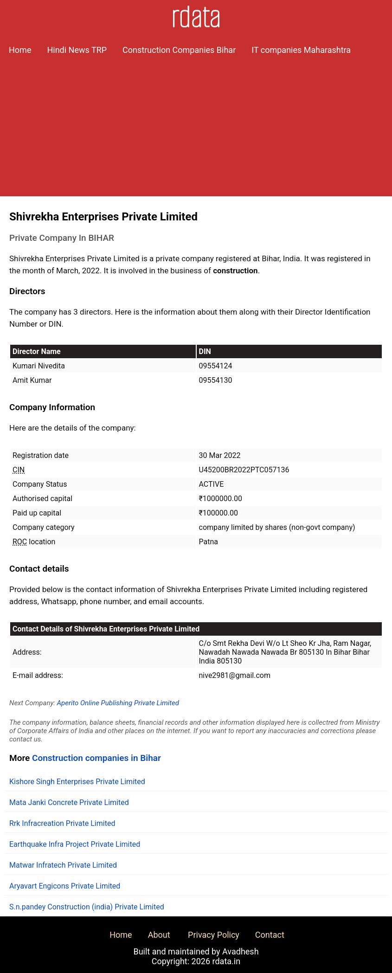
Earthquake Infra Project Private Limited (74, 844)
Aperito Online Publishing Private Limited (118, 703)
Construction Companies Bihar (179, 50)
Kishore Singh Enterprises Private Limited (77, 781)
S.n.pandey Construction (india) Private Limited (86, 906)
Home (20, 50)
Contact (269, 935)
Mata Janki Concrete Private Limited (69, 802)
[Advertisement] (196, 131)
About (159, 935)
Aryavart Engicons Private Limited (64, 886)
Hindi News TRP (77, 50)
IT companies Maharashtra (301, 50)
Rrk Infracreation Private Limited (62, 823)
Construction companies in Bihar (96, 758)
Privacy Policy (213, 935)
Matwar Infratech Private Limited (63, 865)
